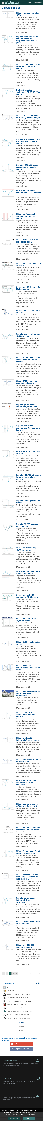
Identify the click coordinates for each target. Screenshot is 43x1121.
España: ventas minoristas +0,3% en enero (28, 335)
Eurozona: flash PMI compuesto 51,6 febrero (27, 596)
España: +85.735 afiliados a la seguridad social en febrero (28, 477)
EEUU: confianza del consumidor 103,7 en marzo (25, 216)
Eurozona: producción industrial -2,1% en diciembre (26, 783)
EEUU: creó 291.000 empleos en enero (25, 946)
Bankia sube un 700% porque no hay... (19, 994)
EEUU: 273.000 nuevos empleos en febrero (26, 382)
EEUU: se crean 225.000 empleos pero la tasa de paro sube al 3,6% (27, 877)
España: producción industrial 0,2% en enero (27, 405)
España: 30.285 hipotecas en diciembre (27, 525)
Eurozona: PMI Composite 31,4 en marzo (28, 288)
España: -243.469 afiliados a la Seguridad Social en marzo (28, 141)
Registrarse (38, 2)
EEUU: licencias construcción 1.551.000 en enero (28, 668)
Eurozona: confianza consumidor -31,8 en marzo (28, 191)
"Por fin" (9, 987)
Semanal (21, 1026)
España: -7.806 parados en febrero (28, 502)
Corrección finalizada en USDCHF (18, 997)
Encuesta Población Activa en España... (19, 1008)
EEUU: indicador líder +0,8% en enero (26, 619)
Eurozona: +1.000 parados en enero (28, 452)
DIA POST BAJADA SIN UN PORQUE (19, 1001)
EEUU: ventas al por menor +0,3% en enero (28, 760)
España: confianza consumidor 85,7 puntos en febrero (28, 428)
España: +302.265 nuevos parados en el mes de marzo (27, 167)
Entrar (30, 2)
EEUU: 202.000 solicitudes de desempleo (28, 922)
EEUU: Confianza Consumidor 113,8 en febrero (26, 714)
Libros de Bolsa (21, 1078)
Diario (21, 1022)
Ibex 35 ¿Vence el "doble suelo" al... (18, 1018)
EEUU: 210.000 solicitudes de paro (28, 643)
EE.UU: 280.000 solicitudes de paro (28, 311)
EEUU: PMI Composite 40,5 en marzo (28, 264)
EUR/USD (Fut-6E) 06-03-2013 (17, 1004)
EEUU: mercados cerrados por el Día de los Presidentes (28, 693)
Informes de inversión (21, 1060)
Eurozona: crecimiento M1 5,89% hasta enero (28, 572)
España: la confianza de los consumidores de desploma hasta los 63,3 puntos (28, 40)
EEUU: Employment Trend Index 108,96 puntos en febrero (28, 360)
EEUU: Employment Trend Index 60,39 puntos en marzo (28, 66)
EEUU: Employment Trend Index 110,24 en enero (28, 852)
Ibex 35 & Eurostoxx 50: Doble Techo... (19, 1015)
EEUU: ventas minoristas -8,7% (27, 14)
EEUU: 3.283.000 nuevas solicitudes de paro (27, 241)
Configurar (14, 1118)
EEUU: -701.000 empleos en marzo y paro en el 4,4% (28, 117)
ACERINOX (10, 991)
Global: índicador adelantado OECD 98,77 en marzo (28, 92)
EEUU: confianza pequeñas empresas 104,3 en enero (28, 829)
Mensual (21, 1030)
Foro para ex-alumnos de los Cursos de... (20, 1011)
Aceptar (29, 1118)
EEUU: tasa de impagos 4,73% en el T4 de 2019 (27, 805)
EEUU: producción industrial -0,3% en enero (27, 739)
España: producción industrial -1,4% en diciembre (25, 900)
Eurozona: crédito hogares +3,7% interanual (28, 549)
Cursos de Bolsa (21, 1095)
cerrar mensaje (41, 1110)
